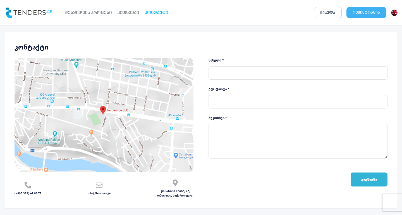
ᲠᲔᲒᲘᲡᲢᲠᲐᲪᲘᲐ (366, 12)
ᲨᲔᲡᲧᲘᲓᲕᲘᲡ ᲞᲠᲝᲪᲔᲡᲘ (88, 12)
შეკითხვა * (218, 118)
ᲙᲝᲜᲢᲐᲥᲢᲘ (156, 12)
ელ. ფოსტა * (219, 89)
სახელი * (216, 60)
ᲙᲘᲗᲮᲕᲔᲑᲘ (128, 12)
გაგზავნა (369, 179)
